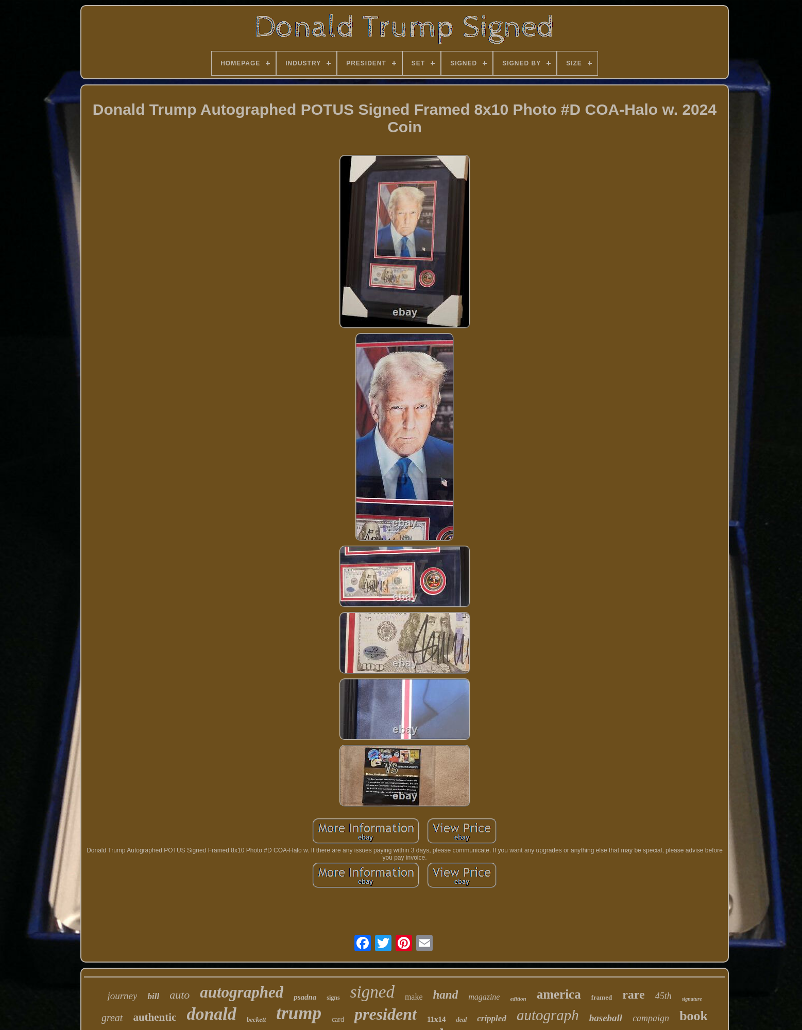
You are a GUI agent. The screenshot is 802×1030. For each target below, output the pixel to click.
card (338, 1019)
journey (122, 995)
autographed (241, 992)
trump (298, 1013)
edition (518, 999)
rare (633, 994)
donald (211, 1013)
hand (445, 994)
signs (333, 997)
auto (179, 994)
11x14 (436, 1019)
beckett (256, 1019)
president (385, 1014)
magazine (484, 996)
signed (372, 992)
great (112, 1017)
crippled (491, 1018)
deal (461, 1019)
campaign (651, 1018)
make (414, 996)
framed (601, 997)
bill (153, 996)
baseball (605, 1017)
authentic (154, 1017)
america (559, 994)
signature (692, 999)
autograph (548, 1015)
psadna (305, 997)
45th (663, 996)
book (693, 1015)
